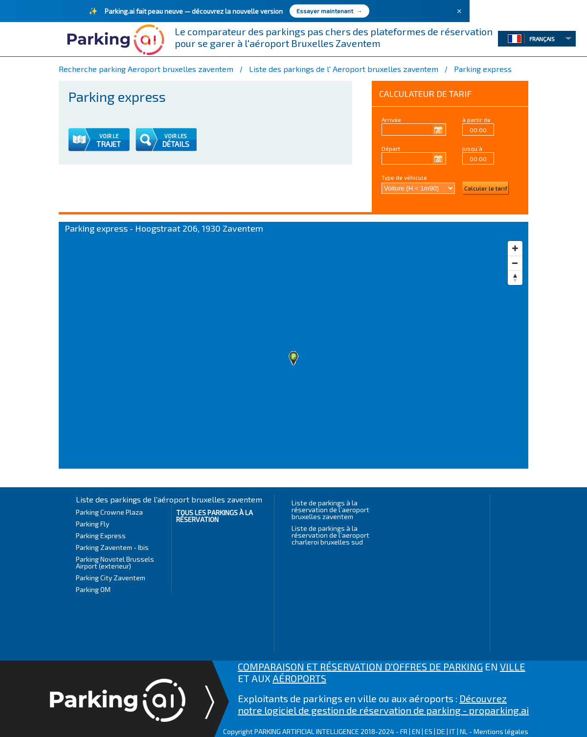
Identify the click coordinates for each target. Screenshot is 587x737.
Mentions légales (501, 731)
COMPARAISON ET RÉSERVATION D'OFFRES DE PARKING (360, 666)
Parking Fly (92, 524)
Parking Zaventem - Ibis (112, 547)
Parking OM (93, 589)
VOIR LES (175, 136)
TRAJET (108, 144)
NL (464, 731)
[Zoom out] (515, 263)
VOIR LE (108, 136)
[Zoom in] (515, 248)
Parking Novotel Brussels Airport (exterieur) (115, 562)
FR (403, 731)
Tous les (214, 515)
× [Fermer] (459, 11)
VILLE (512, 666)
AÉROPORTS (299, 678)
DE (441, 731)
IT (452, 731)
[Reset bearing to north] (515, 277)
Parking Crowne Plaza (109, 512)
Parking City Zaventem (110, 577)
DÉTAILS (175, 144)
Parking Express (101, 535)
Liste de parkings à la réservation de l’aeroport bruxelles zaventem (330, 510)
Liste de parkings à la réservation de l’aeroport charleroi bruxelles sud (330, 535)
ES (428, 731)
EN (416, 731)
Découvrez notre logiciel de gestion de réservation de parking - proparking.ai (383, 704)
